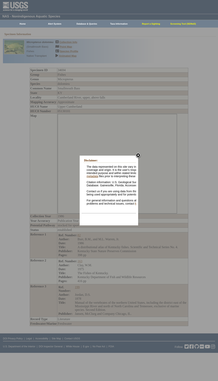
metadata (92, 176)
